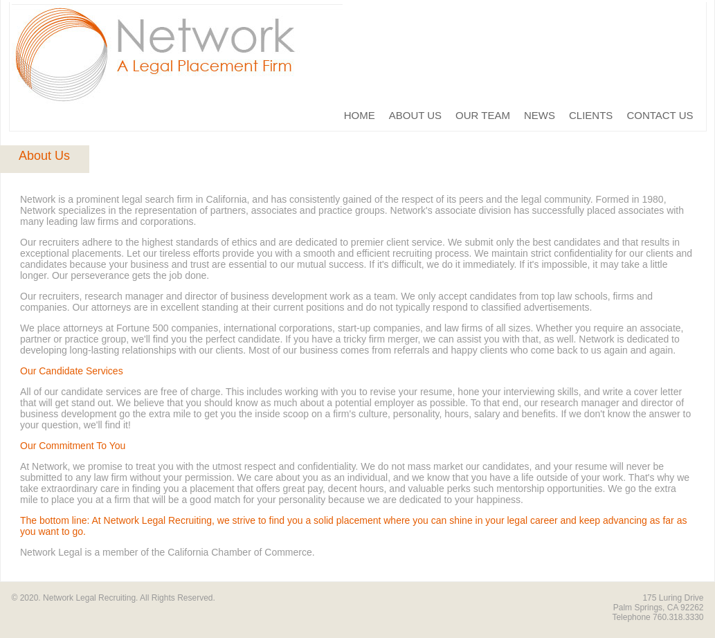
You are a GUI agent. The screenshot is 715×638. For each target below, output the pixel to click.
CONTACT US (659, 115)
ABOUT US (415, 115)
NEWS (539, 115)
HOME (359, 115)
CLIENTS (591, 115)
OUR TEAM (482, 115)
